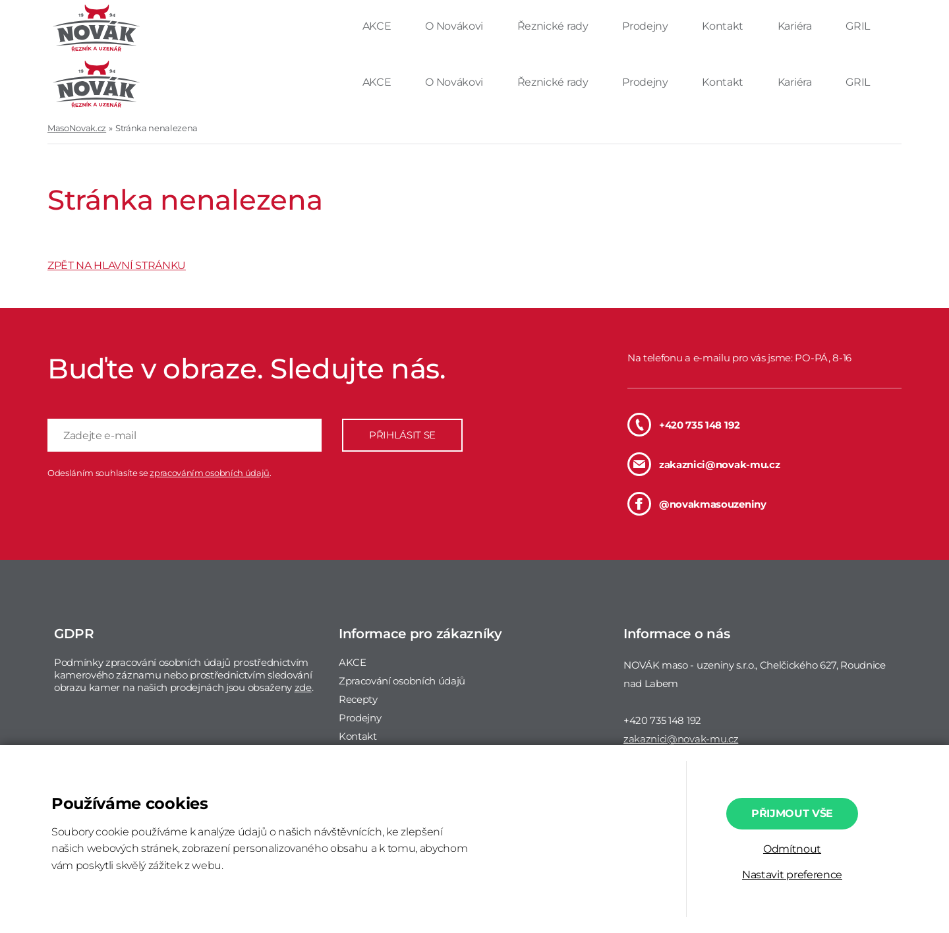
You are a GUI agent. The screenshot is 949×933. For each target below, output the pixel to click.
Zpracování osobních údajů (402, 681)
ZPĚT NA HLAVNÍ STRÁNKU (116, 265)
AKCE (377, 26)
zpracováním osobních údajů (210, 472)
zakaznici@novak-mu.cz (703, 464)
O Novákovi (455, 26)
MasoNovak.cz (76, 128)
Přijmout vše (792, 813)
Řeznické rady (554, 26)
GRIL (858, 26)
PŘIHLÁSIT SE (402, 435)
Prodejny (646, 26)
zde (303, 687)
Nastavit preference (792, 874)
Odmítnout (792, 849)
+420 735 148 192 (683, 424)
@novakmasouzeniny (696, 504)
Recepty (358, 699)
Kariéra (796, 26)
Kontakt (723, 26)
